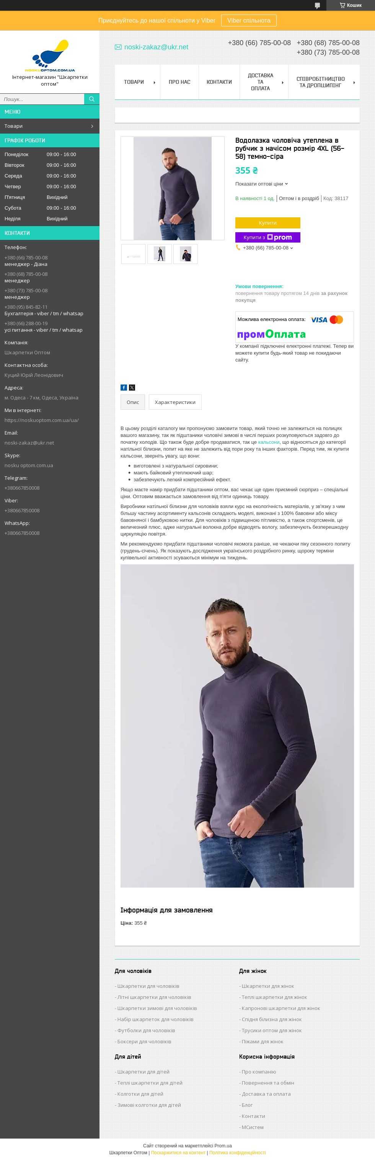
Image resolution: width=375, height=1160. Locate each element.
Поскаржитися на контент (178, 1152)
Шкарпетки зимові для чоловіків (157, 1008)
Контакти (219, 82)
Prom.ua (223, 1146)
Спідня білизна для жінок (272, 1019)
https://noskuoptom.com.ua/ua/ (42, 420)
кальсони (269, 442)
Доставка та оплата (266, 1093)
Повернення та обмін (268, 1082)
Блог (247, 1104)
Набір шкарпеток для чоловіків (155, 1019)
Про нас (179, 82)
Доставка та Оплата (260, 81)
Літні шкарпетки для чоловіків (154, 997)
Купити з (268, 237)
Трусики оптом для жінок (272, 1030)
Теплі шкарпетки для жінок (274, 997)
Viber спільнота (249, 20)
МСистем (253, 1127)
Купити (268, 222)
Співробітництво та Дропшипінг (321, 82)
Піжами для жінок (263, 1041)
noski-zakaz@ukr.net (29, 442)
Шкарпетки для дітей (143, 1071)
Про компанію (259, 1071)
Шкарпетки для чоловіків (148, 985)
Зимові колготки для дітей (149, 1104)
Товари (14, 125)
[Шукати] (91, 99)
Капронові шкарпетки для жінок (281, 1008)
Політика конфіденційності (237, 1152)
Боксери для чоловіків (144, 1041)
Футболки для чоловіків (146, 1030)
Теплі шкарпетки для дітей (150, 1082)
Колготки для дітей (140, 1093)
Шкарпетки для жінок (268, 985)
